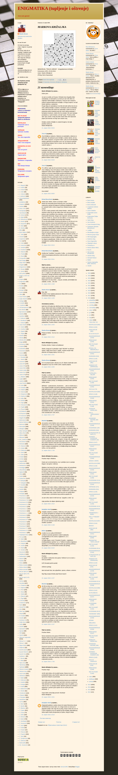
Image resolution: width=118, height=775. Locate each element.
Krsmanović (22, 344)
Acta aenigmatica (24, 198)
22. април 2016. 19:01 (48, 697)
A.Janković (22, 196)
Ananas (21, 206)
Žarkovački (22, 743)
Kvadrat (21, 346)
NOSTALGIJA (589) (94, 391)
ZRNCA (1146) (93, 466)
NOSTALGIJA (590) (94, 324)
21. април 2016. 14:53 (48, 324)
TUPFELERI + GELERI (93, 373)
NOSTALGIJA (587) (94, 521)
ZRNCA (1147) (93, 442)
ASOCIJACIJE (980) (93, 528)
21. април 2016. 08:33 (48, 128)
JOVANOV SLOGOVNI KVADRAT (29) (94, 438)
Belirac (44, 530)
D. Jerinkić (22, 247)
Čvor (20, 241)
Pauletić (21, 489)
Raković (21, 558)
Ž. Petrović (22, 732)
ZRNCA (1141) (93, 625)
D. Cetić (21, 243)
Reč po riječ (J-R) (24, 573)
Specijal (21, 631)
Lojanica (21, 381)
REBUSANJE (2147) (93, 632)
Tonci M (44, 133)
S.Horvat (21, 600)
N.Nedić (21, 457)
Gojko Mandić (23, 299)
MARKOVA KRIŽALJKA (93, 640)
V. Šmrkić (22, 691)
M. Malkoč (22, 389)
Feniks (21, 292)
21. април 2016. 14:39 (48, 298)
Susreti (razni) (23, 649)
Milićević (21, 435)
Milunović (22, 437)
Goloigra (21, 301)
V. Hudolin (22, 682)
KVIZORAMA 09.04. (94, 548)
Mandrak (44, 420)
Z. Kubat (21, 727)
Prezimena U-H (23, 530)
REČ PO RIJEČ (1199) (93, 381)
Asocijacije (22, 210)
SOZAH (21, 626)
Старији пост (76, 722)
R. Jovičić (22, 545)
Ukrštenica (64, 82)
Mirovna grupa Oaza (93, 234)
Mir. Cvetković (23, 439)
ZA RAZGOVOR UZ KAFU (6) (94, 555)
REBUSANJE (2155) (93, 377)
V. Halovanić (22, 680)
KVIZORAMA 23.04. (94, 480)
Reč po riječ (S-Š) (24, 577)
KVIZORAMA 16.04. (94, 506)
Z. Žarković (22, 740)
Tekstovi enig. (23, 671)
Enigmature (22, 281)
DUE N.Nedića (91, 210)
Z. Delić (21, 714)
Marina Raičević (23, 422)
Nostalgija (22, 467)
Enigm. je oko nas (24, 275)
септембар (92, 307)
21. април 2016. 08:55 (48, 193)
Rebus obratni (23, 567)
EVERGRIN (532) (94, 430)
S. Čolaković (22, 585)
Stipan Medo (23, 645)
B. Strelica (22, 228)
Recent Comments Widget (95, 93)
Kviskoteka (22, 348)
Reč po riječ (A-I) (24, 571)
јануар (91, 681)
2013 (89, 689)
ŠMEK (89, 260)
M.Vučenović (23, 415)
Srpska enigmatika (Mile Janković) (92, 262)
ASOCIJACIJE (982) (93, 330)
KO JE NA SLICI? (94, 333)
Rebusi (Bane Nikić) (93, 247)
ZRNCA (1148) (93, 394)
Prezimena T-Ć (23, 528)
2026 (89, 273)
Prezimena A (23, 495)
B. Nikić (21, 226)
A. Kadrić (22, 187)
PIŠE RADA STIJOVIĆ (97, 180)
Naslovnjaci (22, 463)
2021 (89, 285)
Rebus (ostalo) (23, 565)
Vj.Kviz (21, 701)
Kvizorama (52, 82)
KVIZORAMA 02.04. (94, 581)
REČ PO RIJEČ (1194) (93, 545)
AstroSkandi (22, 213)
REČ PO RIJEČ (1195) (93, 503)
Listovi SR (22, 374)
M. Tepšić (22, 407)
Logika (21, 379)
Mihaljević (58, 82)
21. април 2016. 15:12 (48, 337)
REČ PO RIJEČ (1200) (93, 344)
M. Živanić (22, 409)
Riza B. (89, 250)
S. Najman (22, 587)
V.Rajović (22, 695)
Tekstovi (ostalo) (24, 669)
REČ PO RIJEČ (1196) (93, 477)
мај (90, 317)
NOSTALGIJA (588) (94, 463)
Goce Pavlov (23, 296)
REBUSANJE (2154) (93, 401)
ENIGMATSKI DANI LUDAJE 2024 (97, 132)
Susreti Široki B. (23, 652)
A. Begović (22, 185)
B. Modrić (22, 221)
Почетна (58, 722)
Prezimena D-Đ (23, 502)
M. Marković (22, 396)
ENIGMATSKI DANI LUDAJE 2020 (97, 113)
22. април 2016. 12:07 (48, 578)
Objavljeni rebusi (92, 243)
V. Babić (21, 678)
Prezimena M (23, 515)
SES (20, 609)
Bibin (20, 230)
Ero (20, 283)
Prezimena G (23, 506)
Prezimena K (23, 511)
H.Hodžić (22, 303)
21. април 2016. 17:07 (48, 415)
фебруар (92, 679)
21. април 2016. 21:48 (48, 525)
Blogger (77, 766)
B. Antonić (22, 215)
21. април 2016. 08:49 (48, 160)
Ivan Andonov (91, 222)
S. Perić (21, 589)
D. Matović (22, 252)
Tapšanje (21, 667)
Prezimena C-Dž (24, 500)
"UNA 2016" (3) (93, 322)
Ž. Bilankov (22, 708)
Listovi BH (22, 363)
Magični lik (22, 418)
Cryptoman (22, 239)
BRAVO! (91, 525)
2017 (89, 295)
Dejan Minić (22, 262)
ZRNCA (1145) (93, 491)
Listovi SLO (22, 372)
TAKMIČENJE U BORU (93, 513)
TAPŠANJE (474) (94, 487)
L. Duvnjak (22, 357)
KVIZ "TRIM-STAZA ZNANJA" (97, 122)
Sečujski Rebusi (91, 258)
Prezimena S (23, 524)
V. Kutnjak (22, 684)
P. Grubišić (22, 485)
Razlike (21, 560)
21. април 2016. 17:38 (48, 450)
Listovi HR (22, 366)
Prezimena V (23, 532)
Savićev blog (91, 255)
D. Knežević (22, 249)
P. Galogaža (22, 483)
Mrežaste (22, 444)
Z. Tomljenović (23, 738)
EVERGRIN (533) (94, 356)
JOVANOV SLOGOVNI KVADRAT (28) (94, 653)
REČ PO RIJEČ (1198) (93, 405)
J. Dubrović (22, 318)
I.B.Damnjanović (24, 307)
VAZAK (89, 266)
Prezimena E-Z (23, 504)
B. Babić (21, 217)
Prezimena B (23, 498)
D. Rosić (21, 256)
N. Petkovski (22, 450)
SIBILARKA (92, 623)
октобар (91, 305)
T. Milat (21, 660)
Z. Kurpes (22, 730)
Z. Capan (22, 710)
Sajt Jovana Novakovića (90, 252)
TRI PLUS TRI (93, 389)
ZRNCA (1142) (93, 590)
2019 (89, 290)
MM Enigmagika (91, 237)
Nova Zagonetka (92, 241)
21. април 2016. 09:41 (48, 259)
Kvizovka (21, 355)
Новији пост (41, 722)
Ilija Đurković (23, 312)
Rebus (21, 563)
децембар (92, 300)
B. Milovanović (23, 219)
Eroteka (21, 286)
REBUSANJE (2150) (93, 537)
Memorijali (22, 426)
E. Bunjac (22, 269)
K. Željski (22, 333)
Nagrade (21, 461)
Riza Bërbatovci (90, 47)
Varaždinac (22, 699)
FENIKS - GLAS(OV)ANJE (97, 103)
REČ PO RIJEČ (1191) (93, 636)
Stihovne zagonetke (24, 637)
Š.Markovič (22, 602)
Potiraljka (22, 493)
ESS (20, 288)
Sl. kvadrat (22, 615)
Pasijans (21, 487)
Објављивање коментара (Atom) (57, 725)
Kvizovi (21, 353)
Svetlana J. (22, 656)
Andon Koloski (90, 62)
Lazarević (22, 361)
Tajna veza (22, 662)
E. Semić (21, 271)
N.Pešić (21, 459)
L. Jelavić (22, 359)
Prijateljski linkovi (24, 534)
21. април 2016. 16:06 (48, 367)
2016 (89, 298)
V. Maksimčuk (23, 688)
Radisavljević (23, 556)
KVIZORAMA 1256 (94, 428)
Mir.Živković (22, 441)
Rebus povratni (23, 569)
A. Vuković (22, 194)
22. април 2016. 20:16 (48, 714)
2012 (89, 692)
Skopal (21, 613)
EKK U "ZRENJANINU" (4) (94, 414)
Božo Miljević (23, 232)
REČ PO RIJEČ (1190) (93, 672)
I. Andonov (22, 305)
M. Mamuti (22, 392)
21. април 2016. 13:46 (48, 284)
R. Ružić (21, 548)
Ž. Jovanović (23, 723)
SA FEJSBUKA (93, 593)
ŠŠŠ (20, 633)
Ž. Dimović (22, 717)
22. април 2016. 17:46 (48, 661)
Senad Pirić (22, 607)
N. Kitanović (22, 446)
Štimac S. (22, 643)
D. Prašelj (22, 254)
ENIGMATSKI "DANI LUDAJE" (94, 541)
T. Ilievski (22, 658)
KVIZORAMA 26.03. (94, 611)
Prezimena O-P (23, 519)
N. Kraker (22, 448)
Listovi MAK (22, 368)
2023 (89, 280)
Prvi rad (21, 537)
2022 (89, 283)
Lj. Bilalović (22, 376)
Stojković (21, 647)
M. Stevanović (23, 405)
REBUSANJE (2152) (93, 473)
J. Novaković (23, 320)
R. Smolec (22, 550)
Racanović (22, 552)
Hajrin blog (90, 220)
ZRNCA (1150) (93, 327)
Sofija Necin (22, 622)
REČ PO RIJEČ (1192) (93, 608)
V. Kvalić (21, 686)
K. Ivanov (22, 327)
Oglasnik (21, 472)
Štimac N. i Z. (23, 641)
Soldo (21, 624)
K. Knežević (22, 329)
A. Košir (21, 192)
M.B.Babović (23, 411)
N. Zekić (21, 454)
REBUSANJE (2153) (93, 449)
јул (90, 312)
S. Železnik (22, 596)
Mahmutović (22, 420)
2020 (89, 288)
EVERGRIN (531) (94, 489)
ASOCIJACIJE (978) (93, 664)
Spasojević (22, 628)
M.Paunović (22, 413)
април (91, 320)
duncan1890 (64, 766)
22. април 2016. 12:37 (48, 624)
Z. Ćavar (21, 712)
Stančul (21, 635)
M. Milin (21, 398)
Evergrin (21, 290)
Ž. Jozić (21, 725)
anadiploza (22, 202)
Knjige (21, 342)
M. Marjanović (23, 394)
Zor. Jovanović (23, 745)
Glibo (20, 294)
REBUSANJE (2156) (93, 340)
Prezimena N (23, 517)
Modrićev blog (91, 239)
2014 (89, 687)
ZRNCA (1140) (93, 657)
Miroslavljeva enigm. (93, 232)
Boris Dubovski (91, 204)
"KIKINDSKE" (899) (94, 614)
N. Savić (21, 452)
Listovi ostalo (23, 370)
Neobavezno (23, 465)
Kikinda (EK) (22, 340)
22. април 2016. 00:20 (48, 548)
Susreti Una (22, 654)
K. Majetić (22, 331)
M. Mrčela (22, 400)
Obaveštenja (23, 470)
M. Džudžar (22, 387)
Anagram (22, 204)
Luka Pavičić (23, 383)
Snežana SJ (22, 620)
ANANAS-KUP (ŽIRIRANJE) (93, 365)
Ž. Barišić (22, 706)
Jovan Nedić (22, 324)
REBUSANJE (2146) (93, 668)
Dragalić (21, 265)
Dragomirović (23, 267)
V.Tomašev (22, 697)
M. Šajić (21, 402)
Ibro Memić (22, 309)
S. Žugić (21, 598)
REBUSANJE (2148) (93, 600)
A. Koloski (22, 189)
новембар (92, 302)
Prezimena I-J (23, 508)
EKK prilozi (22, 273)
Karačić (21, 335)
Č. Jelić (21, 234)
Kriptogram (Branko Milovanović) (92, 227)
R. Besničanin (23, 541)
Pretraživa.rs (91, 245)
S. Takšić (21, 594)
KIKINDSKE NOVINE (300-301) (93, 420)
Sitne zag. (22, 611)
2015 (89, 684)
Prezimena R (23, 521)
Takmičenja (22, 665)
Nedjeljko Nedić (46, 509)
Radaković (22, 554)
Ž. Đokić (21, 719)
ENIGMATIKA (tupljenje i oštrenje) (53, 8)
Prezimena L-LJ (23, 513)
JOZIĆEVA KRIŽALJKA (93, 409)
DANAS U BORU (94, 461)
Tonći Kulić (22, 673)
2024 (89, 278)
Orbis (20, 474)
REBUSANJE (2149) (93, 574)
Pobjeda (21, 491)
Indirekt (21, 314)
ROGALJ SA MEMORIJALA (94, 348)
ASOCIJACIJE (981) (93, 361)
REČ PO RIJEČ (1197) (93, 453)
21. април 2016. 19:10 (48, 503)
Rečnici (21, 581)
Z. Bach (21, 704)
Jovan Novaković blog (93, 224)
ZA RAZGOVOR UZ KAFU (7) (94, 433)
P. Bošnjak (22, 480)
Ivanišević (22, 316)
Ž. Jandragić (22, 721)
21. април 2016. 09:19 (48, 245)
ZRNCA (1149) (93, 358)
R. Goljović (22, 543)
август (91, 310)
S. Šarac (21, 592)
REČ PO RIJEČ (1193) (93, 578)
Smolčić (21, 618)
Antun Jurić (22, 208)
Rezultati (21, 583)
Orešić (21, 476)
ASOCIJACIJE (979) (93, 566)
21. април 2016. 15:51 (48, 354)
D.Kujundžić (22, 258)
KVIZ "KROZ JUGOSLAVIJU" (97, 150)
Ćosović (21, 236)
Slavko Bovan (46, 289)
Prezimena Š (23, 526)
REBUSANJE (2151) (93, 499)
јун (90, 315)
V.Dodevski (22, 693)
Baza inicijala (91, 202)
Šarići (21, 605)
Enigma (21, 279)
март (90, 676)
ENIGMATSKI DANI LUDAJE (97, 141)
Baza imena (90, 200)
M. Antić (21, 385)
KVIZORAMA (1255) (92, 604)
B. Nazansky (46, 82)
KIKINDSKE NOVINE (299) (93, 644)
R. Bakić (21, 539)
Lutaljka (89, 230)
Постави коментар (45, 718)
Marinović (22, 424)
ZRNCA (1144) (93, 523)
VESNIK (91, 620)
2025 (89, 275)
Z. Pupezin (22, 734)
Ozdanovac (22, 478)
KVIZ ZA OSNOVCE (93, 660)
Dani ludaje (22, 260)
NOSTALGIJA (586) (94, 588)
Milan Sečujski (23, 431)
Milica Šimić (22, 433)
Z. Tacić (21, 736)
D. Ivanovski (22, 245)
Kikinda (21, 337)
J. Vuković (22, 322)
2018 (89, 293)
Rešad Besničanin (47, 199)
